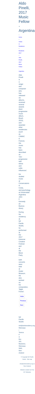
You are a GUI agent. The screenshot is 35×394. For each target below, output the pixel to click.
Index (22, 296)
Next (21, 305)
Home (20, 37)
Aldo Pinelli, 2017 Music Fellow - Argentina (21, 64)
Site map (29, 359)
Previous (23, 301)
